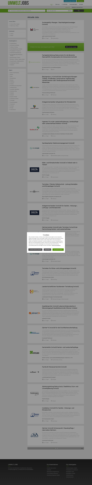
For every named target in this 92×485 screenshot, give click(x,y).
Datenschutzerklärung (56, 245)
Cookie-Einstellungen (35, 249)
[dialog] (46, 242)
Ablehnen (47, 249)
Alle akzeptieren (58, 249)
